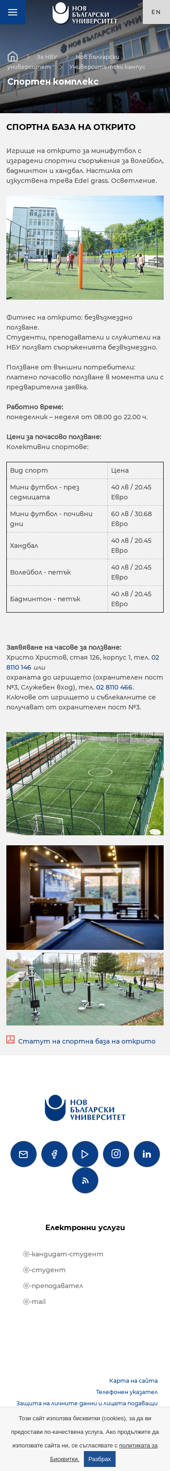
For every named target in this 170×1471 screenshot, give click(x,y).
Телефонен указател (127, 1392)
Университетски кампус (107, 66)
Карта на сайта (133, 1380)
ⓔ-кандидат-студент (63, 1254)
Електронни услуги (85, 1227)
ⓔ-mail (34, 1302)
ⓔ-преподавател (53, 1286)
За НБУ (47, 56)
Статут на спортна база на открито (86, 1041)
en (156, 12)
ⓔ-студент (44, 1270)
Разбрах (99, 1459)
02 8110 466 (114, 687)
